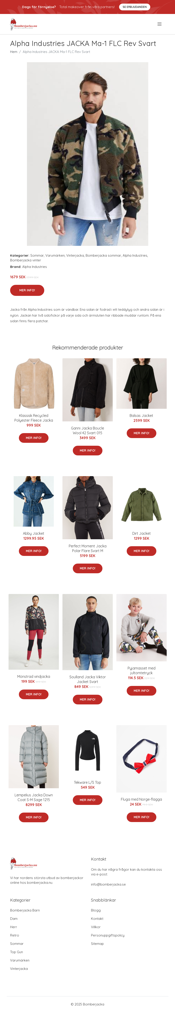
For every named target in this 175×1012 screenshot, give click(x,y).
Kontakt (97, 918)
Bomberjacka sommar (103, 255)
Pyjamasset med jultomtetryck (141, 670)
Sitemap (97, 943)
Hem (13, 52)
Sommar (37, 255)
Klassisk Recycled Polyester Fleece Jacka (33, 418)
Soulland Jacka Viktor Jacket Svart (87, 679)
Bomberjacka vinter (25, 260)
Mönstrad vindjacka (33, 676)
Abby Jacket (33, 533)
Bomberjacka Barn (25, 910)
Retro (14, 935)
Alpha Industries (135, 255)
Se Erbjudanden (135, 7)
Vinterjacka (75, 255)
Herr (13, 927)
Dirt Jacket (141, 533)
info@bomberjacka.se (108, 884)
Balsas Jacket (141, 415)
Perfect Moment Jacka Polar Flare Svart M (87, 548)
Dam (14, 918)
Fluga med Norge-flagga (141, 799)
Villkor (96, 927)
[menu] (160, 24)
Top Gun (16, 952)
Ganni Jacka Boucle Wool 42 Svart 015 (87, 430)
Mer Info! (27, 290)
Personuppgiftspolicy (107, 935)
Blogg (96, 910)
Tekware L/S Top (87, 782)
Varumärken (55, 255)
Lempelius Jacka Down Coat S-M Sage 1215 (34, 797)
